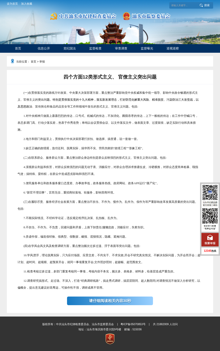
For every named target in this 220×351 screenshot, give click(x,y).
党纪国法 (69, 48)
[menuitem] (18, 48)
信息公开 (44, 48)
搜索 (207, 5)
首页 (18, 48)
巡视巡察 (173, 48)
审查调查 (121, 48)
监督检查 (95, 48)
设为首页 (12, 3)
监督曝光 (147, 48)
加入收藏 (26, 3)
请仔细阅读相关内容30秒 (110, 301)
